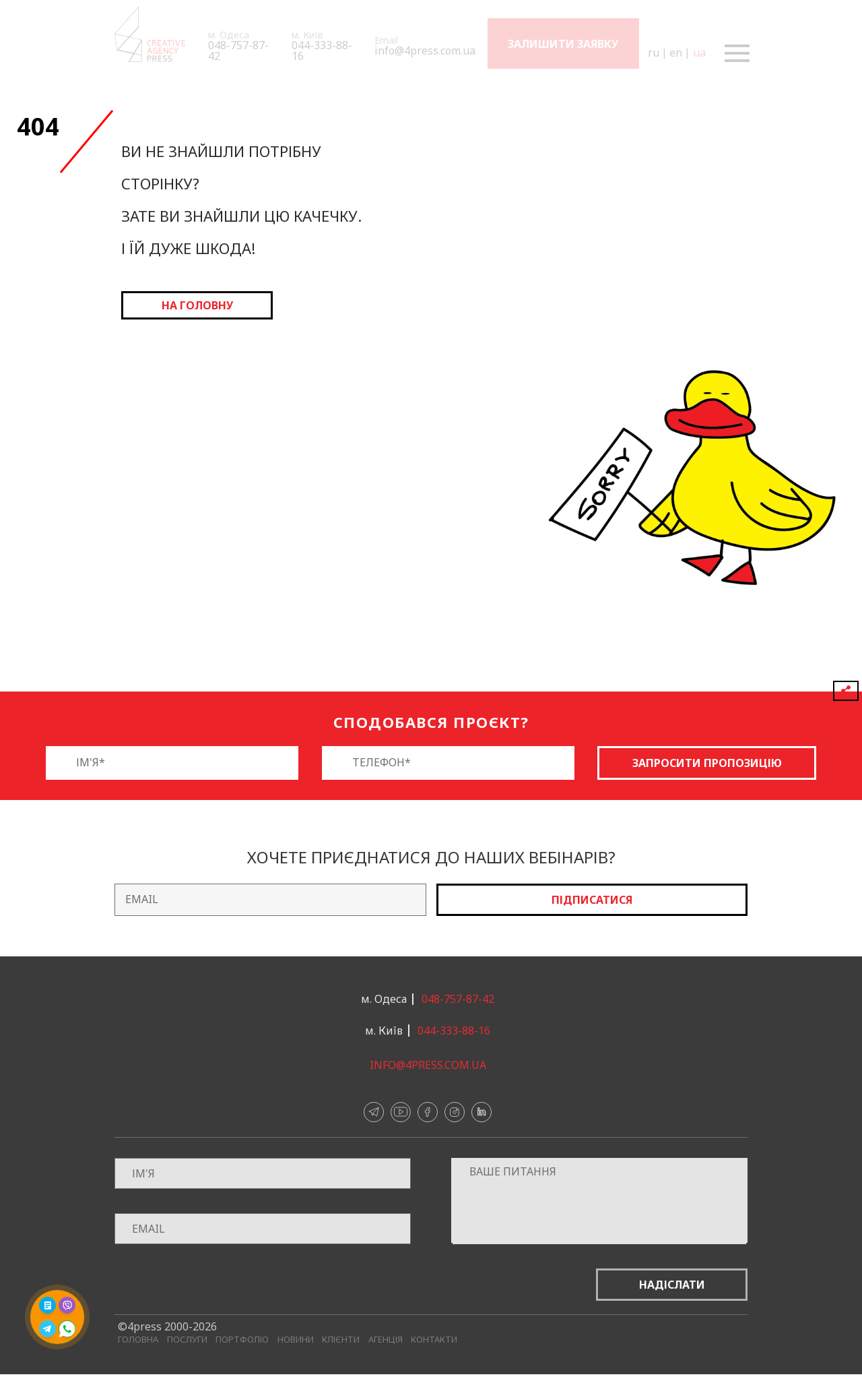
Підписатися (592, 899)
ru (653, 52)
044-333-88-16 (322, 50)
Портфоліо (242, 1339)
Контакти (434, 1339)
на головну (197, 305)
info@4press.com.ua (424, 50)
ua (698, 52)
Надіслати (672, 1284)
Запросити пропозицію (707, 763)
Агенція (385, 1339)
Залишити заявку (563, 43)
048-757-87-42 (238, 50)
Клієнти (341, 1339)
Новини (295, 1339)
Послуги (187, 1339)
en (675, 52)
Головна (138, 1339)
